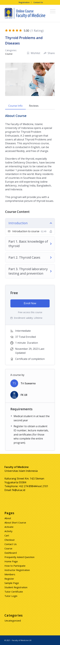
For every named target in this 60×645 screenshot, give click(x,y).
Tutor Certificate (13, 591)
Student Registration (15, 587)
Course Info (15, 105)
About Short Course (15, 522)
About (7, 518)
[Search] (43, 11)
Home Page (11, 561)
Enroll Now (30, 303)
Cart (6, 535)
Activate (8, 526)
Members (9, 574)
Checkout (9, 539)
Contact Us (38, 2)
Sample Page (11, 583)
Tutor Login (10, 596)
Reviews (34, 105)
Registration (24, 2)
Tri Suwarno (28, 383)
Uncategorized (12, 620)
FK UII (24, 395)
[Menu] (51, 11)
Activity (8, 531)
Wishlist (33, 53)
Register (9, 578)
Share (49, 53)
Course (8, 53)
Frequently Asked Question (19, 557)
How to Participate (14, 565)
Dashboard (10, 552)
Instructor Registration (17, 570)
